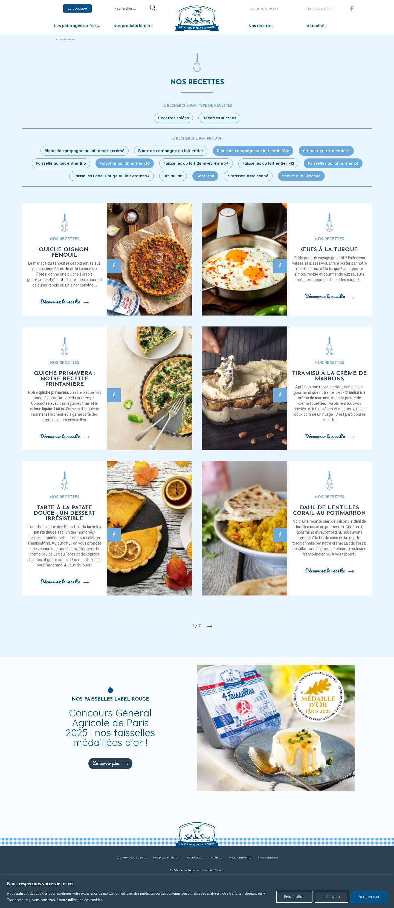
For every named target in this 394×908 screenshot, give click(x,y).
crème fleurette (55, 269)
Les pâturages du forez (77, 25)
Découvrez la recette (64, 301)
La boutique (77, 8)
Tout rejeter (331, 897)
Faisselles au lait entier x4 (333, 163)
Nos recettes (261, 25)
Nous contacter (321, 9)
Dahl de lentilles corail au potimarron (329, 510)
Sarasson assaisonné (248, 175)
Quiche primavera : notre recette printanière (64, 379)
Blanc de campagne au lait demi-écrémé (84, 150)
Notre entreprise (264, 9)
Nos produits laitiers (133, 25)
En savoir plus (110, 763)
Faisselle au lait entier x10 (125, 163)
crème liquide (41, 409)
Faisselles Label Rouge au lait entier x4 (111, 175)
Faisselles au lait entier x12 (268, 163)
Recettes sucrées (219, 117)
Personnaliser (294, 897)
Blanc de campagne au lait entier (170, 150)
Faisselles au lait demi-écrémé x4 (196, 163)
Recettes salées (173, 117)
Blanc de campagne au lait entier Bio (253, 150)
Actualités (316, 25)
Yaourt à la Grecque (301, 175)
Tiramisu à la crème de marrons (329, 376)
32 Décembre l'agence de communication (197, 870)
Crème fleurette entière (326, 150)
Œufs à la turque (329, 250)
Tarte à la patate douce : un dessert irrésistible (64, 513)
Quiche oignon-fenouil (64, 252)
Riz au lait (173, 175)
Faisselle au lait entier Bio (61, 163)
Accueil (59, 39)
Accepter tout (368, 897)
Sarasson (205, 175)
